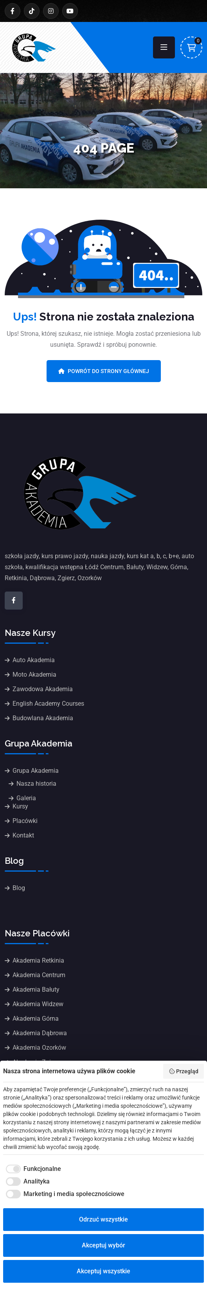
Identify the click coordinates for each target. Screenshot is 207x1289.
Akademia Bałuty (36, 989)
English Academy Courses (48, 703)
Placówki (25, 821)
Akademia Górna (36, 1018)
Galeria (26, 798)
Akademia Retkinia (38, 960)
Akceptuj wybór (103, 1245)
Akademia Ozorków (39, 1047)
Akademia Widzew (38, 1004)
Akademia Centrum (39, 975)
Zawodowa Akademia (43, 689)
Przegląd (184, 1071)
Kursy (20, 806)
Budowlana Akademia (43, 718)
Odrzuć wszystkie (103, 1219)
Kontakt (23, 835)
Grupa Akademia (36, 770)
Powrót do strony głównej (103, 371)
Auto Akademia (34, 660)
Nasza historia (36, 783)
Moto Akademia (34, 674)
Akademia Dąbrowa (40, 1033)
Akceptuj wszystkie (103, 1271)
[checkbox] (32, 1169)
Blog (19, 888)
